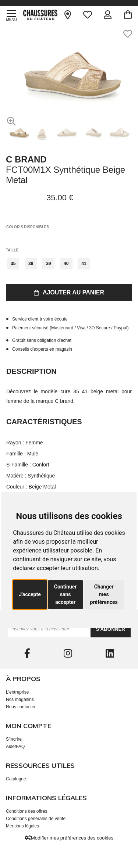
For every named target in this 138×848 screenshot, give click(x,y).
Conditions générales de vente (36, 818)
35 (13, 263)
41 (83, 263)
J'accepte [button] (30, 594)
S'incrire (14, 739)
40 (66, 263)
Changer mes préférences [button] (104, 594)
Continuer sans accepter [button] (65, 594)
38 (30, 263)
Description (31, 371)
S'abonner (110, 629)
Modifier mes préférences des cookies (69, 838)
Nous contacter (21, 706)
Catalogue (16, 778)
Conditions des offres (26, 811)
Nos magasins (20, 699)
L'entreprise (17, 692)
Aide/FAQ (15, 746)
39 (48, 263)
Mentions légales (22, 826)
